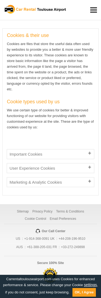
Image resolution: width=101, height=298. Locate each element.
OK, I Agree (84, 292)
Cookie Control (35, 219)
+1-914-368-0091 (36, 239)
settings (90, 285)
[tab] (50, 154)
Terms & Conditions (70, 211)
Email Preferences (63, 219)
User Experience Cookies (32, 168)
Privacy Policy (42, 211)
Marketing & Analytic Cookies (35, 182)
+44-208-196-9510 (72, 239)
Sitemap (23, 211)
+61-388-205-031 (39, 247)
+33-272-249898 (73, 247)
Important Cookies (25, 154)
